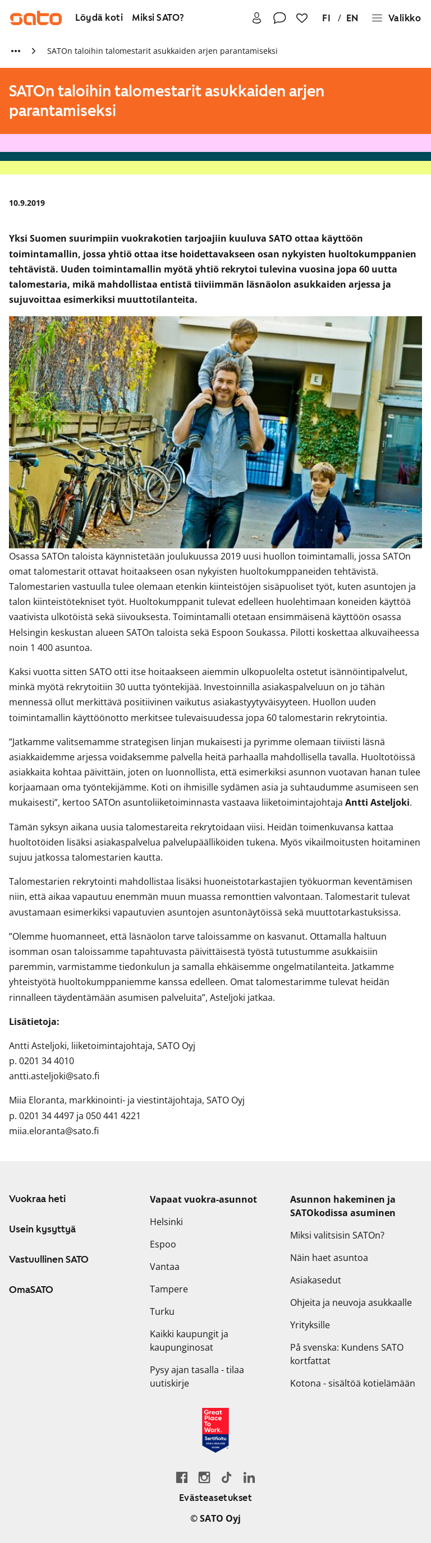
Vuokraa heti (37, 1198)
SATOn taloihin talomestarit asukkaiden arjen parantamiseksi (162, 50)
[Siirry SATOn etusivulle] (36, 18)
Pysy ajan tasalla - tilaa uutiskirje (197, 1376)
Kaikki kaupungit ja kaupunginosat (189, 1340)
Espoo (163, 1244)
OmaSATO (31, 1289)
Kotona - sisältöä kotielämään (352, 1383)
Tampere (169, 1289)
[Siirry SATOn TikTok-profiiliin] (226, 1477)
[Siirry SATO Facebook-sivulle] (182, 1477)
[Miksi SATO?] (158, 18)
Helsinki (166, 1222)
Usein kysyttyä (42, 1229)
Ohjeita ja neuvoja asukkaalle (351, 1302)
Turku (162, 1311)
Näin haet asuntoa (329, 1257)
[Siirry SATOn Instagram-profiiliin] (204, 1477)
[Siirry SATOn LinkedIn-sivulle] (249, 1477)
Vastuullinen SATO (49, 1259)
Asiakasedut (315, 1280)
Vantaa (165, 1266)
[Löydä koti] (99, 18)
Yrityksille (310, 1325)
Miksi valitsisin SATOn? (337, 1235)
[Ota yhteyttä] (279, 18)
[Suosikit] (302, 18)
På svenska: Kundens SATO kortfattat (347, 1354)
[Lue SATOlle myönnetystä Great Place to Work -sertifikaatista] (215, 1430)
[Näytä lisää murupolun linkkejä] (15, 51)
